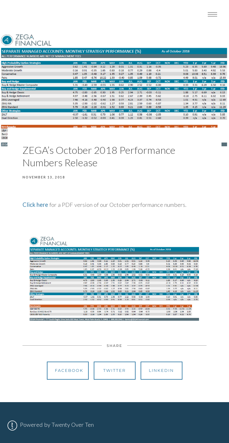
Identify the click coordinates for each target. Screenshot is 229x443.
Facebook (69, 370)
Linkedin (161, 370)
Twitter (114, 370)
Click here (35, 204)
